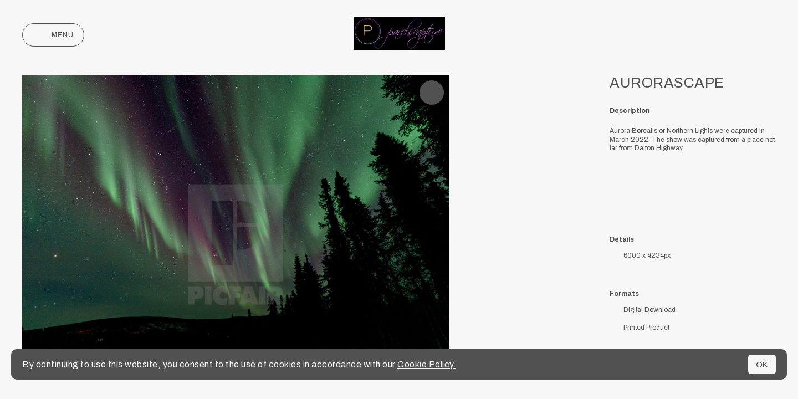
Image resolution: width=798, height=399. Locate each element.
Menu (53, 35)
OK (762, 364)
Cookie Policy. (426, 364)
